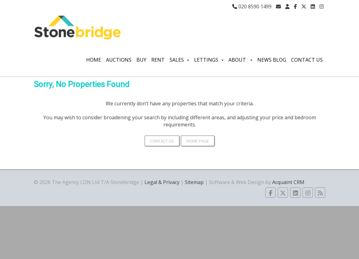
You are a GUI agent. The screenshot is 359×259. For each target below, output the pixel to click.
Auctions (118, 59)
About (240, 59)
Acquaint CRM (288, 182)
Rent (158, 59)
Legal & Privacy (162, 182)
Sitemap (194, 182)
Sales (179, 59)
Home (93, 59)
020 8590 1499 (252, 6)
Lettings (209, 59)
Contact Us (307, 59)
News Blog (271, 59)
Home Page (197, 141)
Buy (141, 59)
